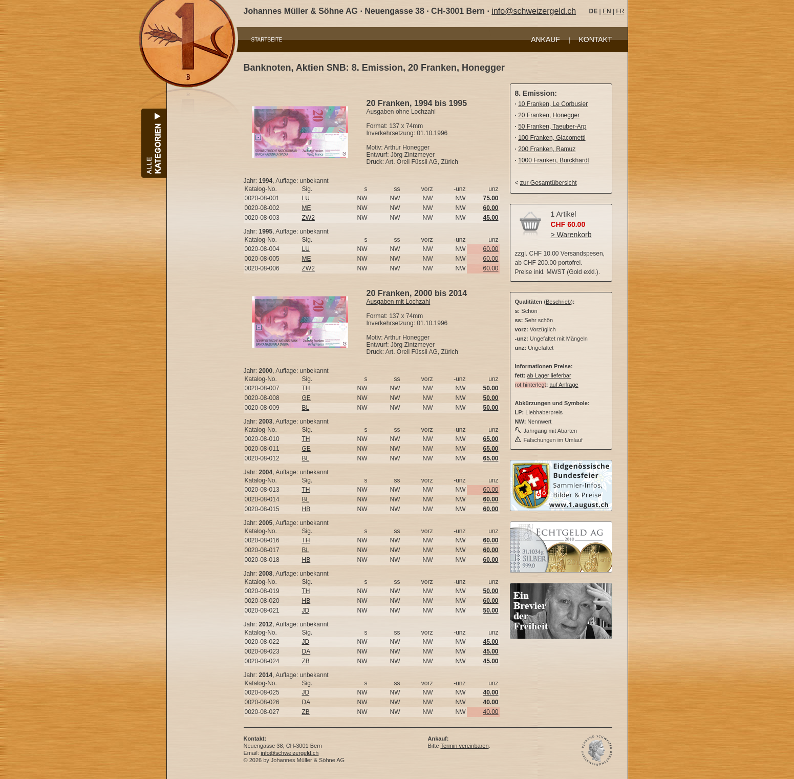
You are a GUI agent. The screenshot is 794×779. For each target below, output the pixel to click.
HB (306, 509)
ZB (306, 661)
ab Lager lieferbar (549, 375)
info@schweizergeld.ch (533, 11)
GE (306, 398)
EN (607, 11)
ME (306, 208)
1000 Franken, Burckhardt (553, 160)
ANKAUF (545, 39)
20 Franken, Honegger (549, 115)
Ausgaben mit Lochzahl (399, 301)
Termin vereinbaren (464, 746)
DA (306, 651)
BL (306, 407)
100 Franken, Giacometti (551, 137)
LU (306, 198)
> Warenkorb (571, 234)
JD (306, 610)
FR (620, 11)
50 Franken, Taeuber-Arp (552, 126)
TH (306, 388)
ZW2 (308, 217)
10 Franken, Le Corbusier (553, 104)
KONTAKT (595, 39)
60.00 (490, 248)
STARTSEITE (267, 40)
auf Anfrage (563, 385)
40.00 (490, 711)
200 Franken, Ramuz (546, 149)
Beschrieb (558, 302)
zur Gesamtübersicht (548, 182)
